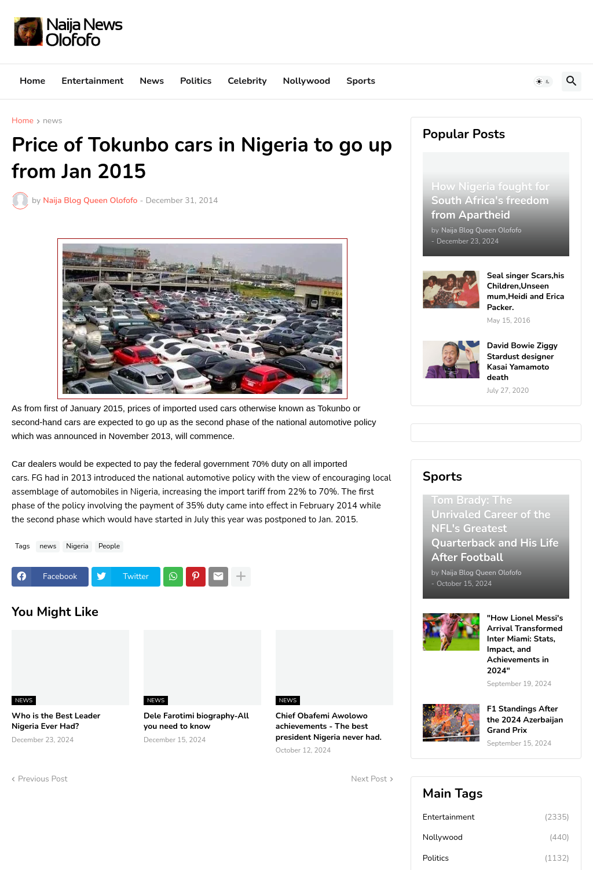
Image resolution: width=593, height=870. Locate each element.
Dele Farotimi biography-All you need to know (196, 721)
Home (32, 81)
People (109, 546)
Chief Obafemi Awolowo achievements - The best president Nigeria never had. (329, 726)
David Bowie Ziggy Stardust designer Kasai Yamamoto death (522, 362)
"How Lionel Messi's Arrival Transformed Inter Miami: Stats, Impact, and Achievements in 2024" (525, 644)
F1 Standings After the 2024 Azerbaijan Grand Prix (525, 719)
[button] (543, 81)
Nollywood (307, 81)
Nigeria (77, 546)
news (53, 121)
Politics (195, 81)
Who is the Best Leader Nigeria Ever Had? (56, 721)
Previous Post (42, 778)
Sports (360, 81)
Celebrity (247, 81)
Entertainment (92, 81)
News (152, 81)
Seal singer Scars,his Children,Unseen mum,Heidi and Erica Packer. (526, 292)
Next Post (369, 778)
